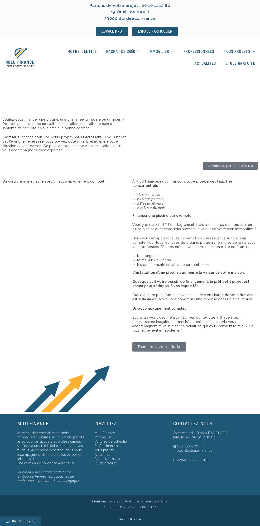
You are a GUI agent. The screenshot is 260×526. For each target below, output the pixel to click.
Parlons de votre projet (114, 5)
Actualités (102, 455)
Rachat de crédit (122, 51)
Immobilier (161, 51)
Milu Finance (105, 433)
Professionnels (198, 51)
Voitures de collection (112, 441)
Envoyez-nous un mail (191, 459)
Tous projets (239, 51)
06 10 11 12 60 (156, 5)
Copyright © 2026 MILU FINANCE (130, 507)
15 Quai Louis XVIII (187, 446)
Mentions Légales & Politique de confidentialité (130, 501)
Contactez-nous (107, 459)
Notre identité (81, 51)
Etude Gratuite (240, 63)
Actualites (205, 63)
